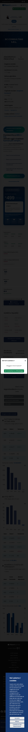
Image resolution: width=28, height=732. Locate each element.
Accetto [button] (17, 718)
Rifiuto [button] (17, 721)
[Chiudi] (25, 361)
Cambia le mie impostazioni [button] (17, 725)
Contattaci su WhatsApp (14, 371)
